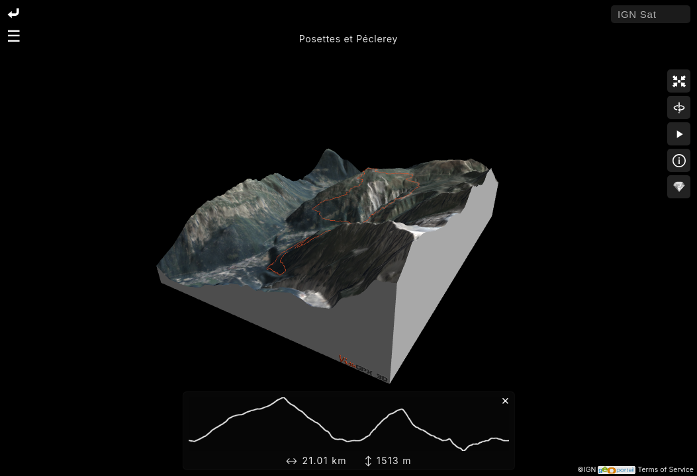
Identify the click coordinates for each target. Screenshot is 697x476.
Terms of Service (665, 469)
